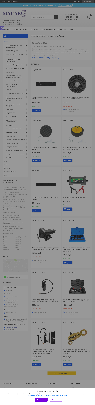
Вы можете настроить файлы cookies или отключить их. (47, 396)
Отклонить (56, 400)
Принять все (41, 400)
